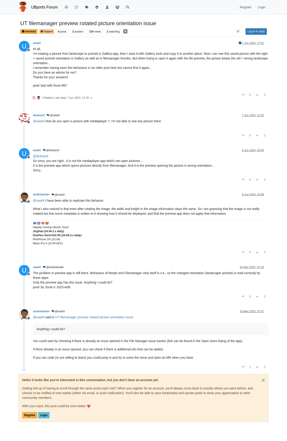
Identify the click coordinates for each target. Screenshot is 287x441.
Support (46, 31)
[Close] (263, 380)
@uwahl (53, 115)
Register (29, 415)
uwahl (37, 43)
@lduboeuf (51, 150)
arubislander (41, 194)
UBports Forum (44, 7)
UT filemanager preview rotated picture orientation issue (94, 317)
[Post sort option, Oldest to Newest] (238, 31)
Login (44, 415)
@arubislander (53, 267)
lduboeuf (39, 115)
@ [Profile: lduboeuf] (40, 156)
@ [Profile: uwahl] (38, 121)
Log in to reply (256, 31)
